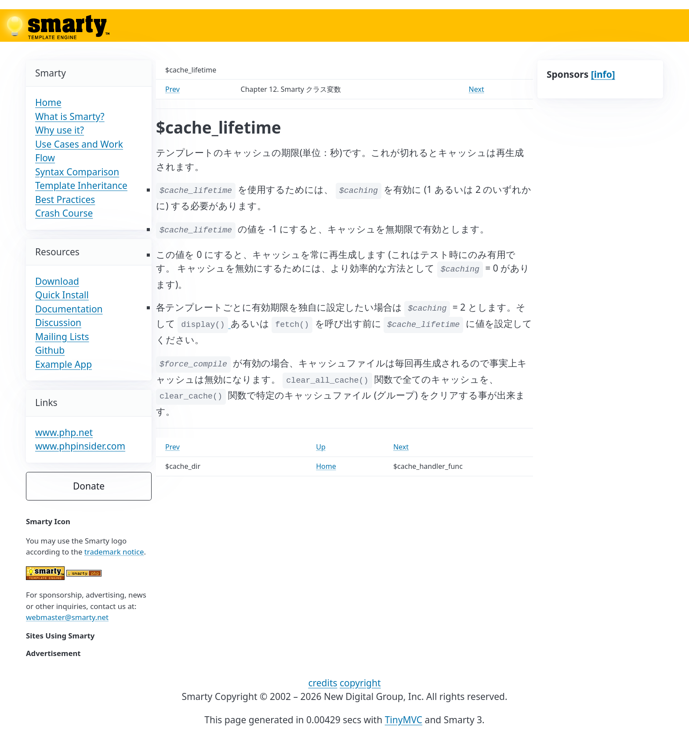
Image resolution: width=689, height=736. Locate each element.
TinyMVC (404, 720)
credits (322, 683)
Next (476, 89)
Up (321, 447)
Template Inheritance (81, 185)
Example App (63, 364)
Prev (172, 89)
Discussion (58, 322)
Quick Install (62, 295)
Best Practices (65, 199)
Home (48, 102)
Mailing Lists (62, 336)
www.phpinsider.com (80, 446)
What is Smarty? (70, 116)
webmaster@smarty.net (67, 617)
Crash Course (64, 213)
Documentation (69, 309)
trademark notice (114, 552)
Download (57, 281)
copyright (360, 683)
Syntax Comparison (77, 172)
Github (50, 350)
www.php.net (64, 432)
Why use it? (59, 130)
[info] (603, 74)
